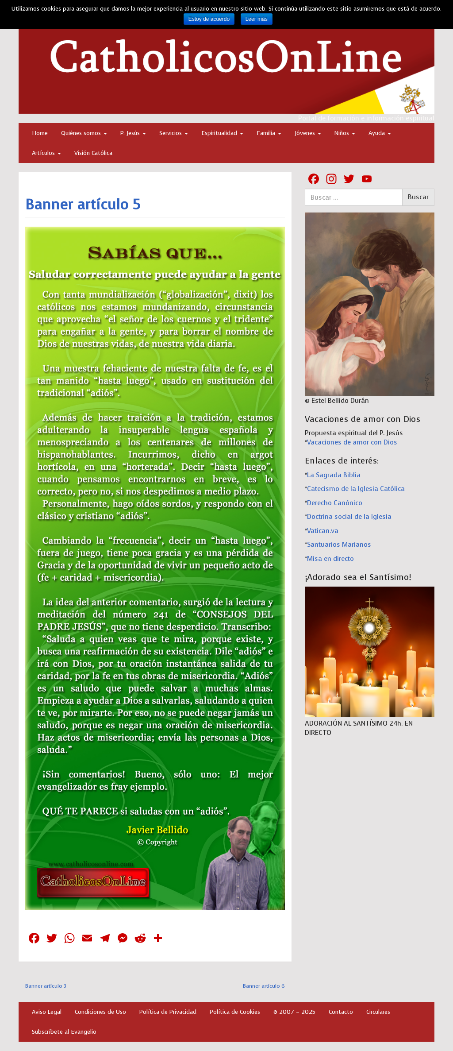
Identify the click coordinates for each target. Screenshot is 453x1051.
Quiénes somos (84, 133)
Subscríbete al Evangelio (64, 1032)
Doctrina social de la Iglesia (349, 516)
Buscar (418, 197)
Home (40, 133)
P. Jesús (133, 133)
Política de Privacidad (167, 1012)
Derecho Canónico (334, 502)
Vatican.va (322, 530)
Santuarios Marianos (339, 544)
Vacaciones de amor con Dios (352, 442)
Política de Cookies (235, 1012)
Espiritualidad (222, 133)
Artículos (46, 153)
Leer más (257, 19)
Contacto (341, 1012)
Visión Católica (93, 153)
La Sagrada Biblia (334, 475)
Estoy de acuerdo (209, 19)
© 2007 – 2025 (294, 1012)
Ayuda (380, 133)
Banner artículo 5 (82, 204)
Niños (344, 133)
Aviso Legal (46, 1012)
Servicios (173, 133)
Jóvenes (308, 133)
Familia (269, 133)
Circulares (378, 1012)
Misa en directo (330, 558)
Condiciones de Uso (100, 1012)
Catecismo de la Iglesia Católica (356, 488)
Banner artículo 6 (264, 985)
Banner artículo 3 (45, 985)
